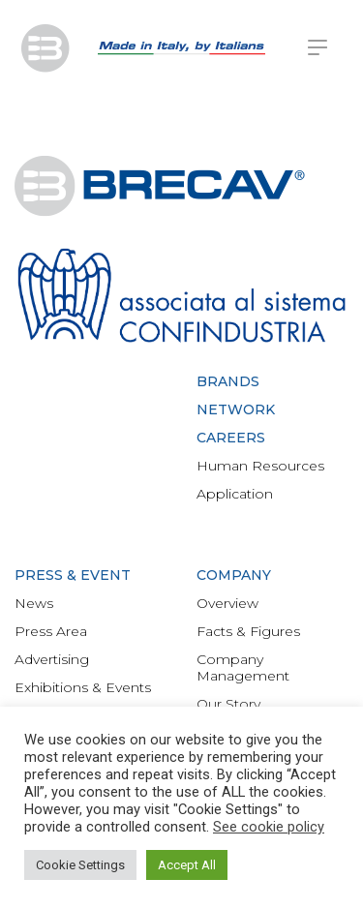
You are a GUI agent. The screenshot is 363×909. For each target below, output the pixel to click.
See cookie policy (268, 826)
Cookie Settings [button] (80, 865)
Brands (228, 381)
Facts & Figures (248, 631)
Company (234, 575)
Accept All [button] (187, 865)
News (34, 603)
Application (235, 493)
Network (236, 409)
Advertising (52, 659)
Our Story (228, 703)
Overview (227, 603)
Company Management (243, 667)
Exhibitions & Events (83, 687)
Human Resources (260, 465)
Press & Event (73, 575)
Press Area (51, 631)
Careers (231, 437)
